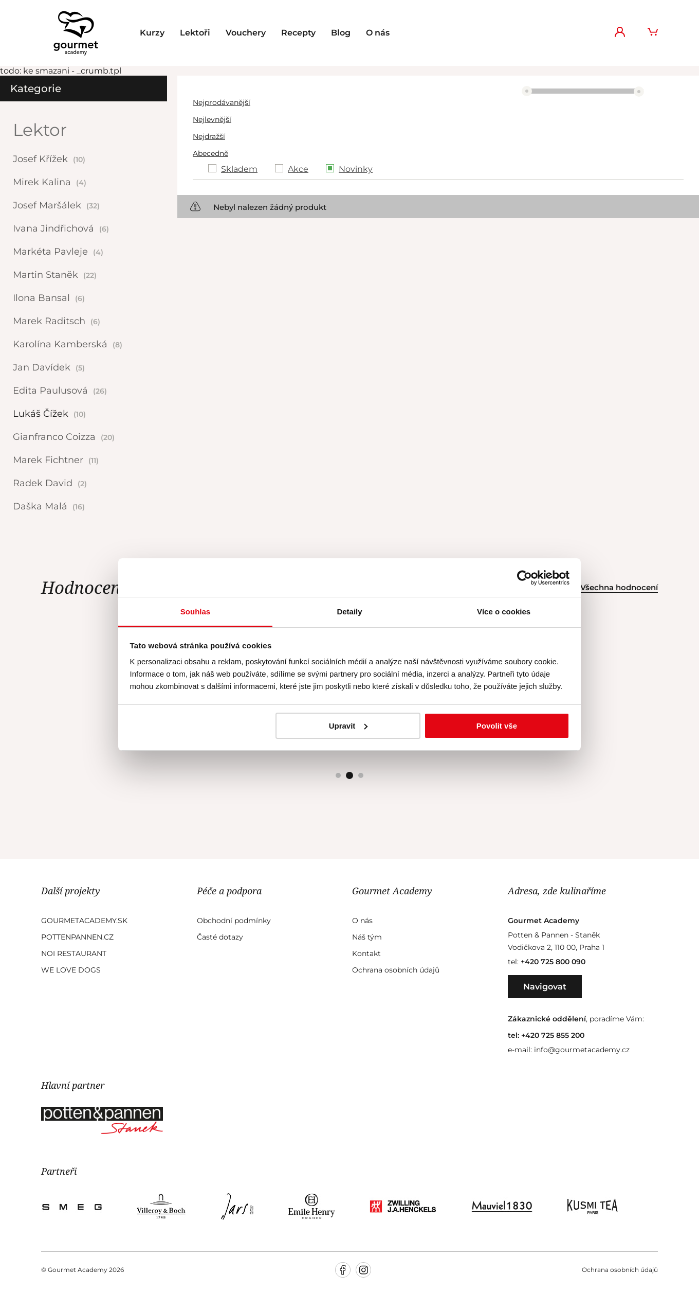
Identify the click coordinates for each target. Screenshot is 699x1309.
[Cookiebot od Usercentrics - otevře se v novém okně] (524, 578)
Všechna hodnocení (619, 587)
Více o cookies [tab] (503, 611)
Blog (341, 33)
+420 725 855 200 (552, 1035)
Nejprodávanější (221, 102)
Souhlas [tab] (195, 611)
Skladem (239, 169)
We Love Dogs (71, 970)
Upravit (348, 725)
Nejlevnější (212, 119)
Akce (298, 169)
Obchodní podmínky (234, 920)
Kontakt (366, 953)
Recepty (298, 33)
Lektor (40, 129)
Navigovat (544, 987)
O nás (378, 33)
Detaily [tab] (349, 611)
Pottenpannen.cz (77, 937)
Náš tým (367, 937)
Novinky (356, 169)
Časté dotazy (220, 937)
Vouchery (246, 33)
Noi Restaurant (73, 953)
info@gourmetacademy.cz (582, 1049)
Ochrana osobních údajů (395, 970)
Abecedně (210, 153)
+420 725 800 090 (553, 961)
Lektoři (195, 33)
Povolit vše (496, 725)
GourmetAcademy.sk (84, 920)
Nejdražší (209, 136)
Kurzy (152, 33)
